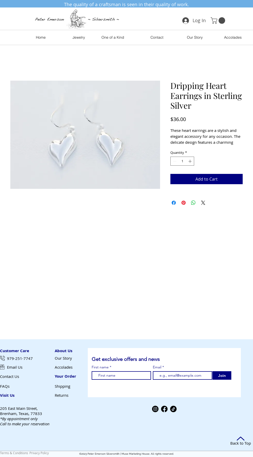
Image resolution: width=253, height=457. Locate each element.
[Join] (221, 375)
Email (157, 367)
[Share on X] (203, 203)
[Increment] (190, 161)
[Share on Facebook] (174, 203)
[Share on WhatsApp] (193, 203)
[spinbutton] (182, 161)
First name (100, 367)
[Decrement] (174, 161)
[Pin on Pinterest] (183, 203)
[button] (219, 20)
